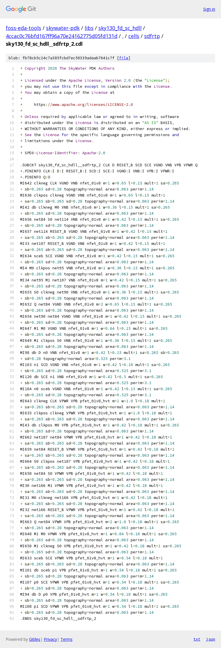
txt (196, 639)
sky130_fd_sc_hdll (120, 27)
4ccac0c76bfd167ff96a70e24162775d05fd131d (61, 36)
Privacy (50, 639)
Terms (66, 639)
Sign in (209, 9)
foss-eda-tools (23, 27)
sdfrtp (152, 36)
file (123, 58)
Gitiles (34, 639)
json (210, 639)
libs (89, 27)
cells (133, 36)
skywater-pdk (63, 27)
